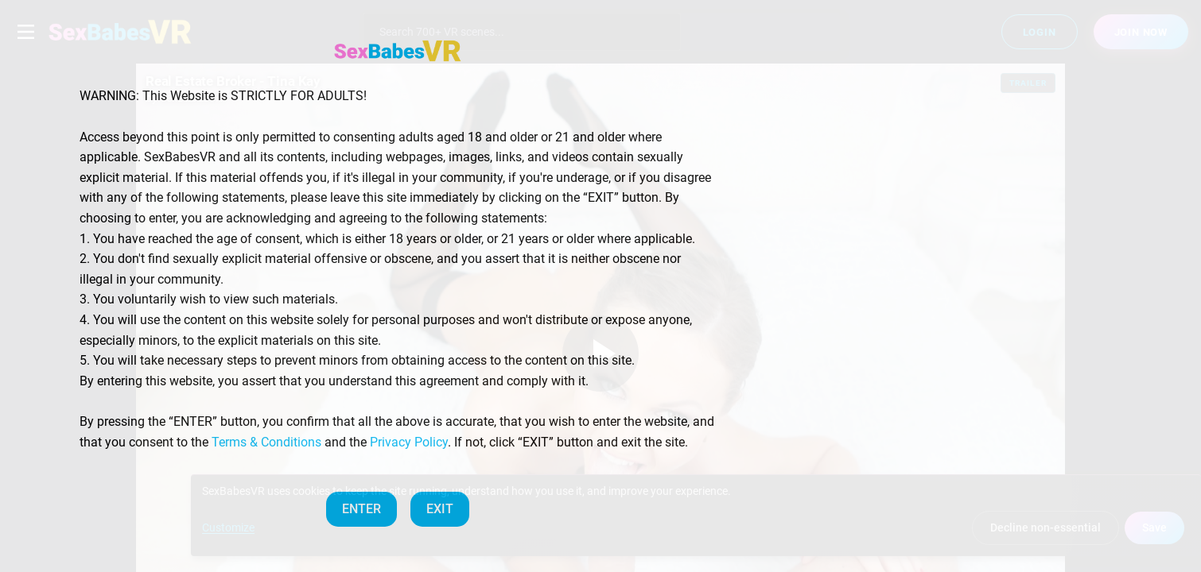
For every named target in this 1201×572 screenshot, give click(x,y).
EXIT (439, 508)
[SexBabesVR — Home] (397, 51)
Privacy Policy (409, 442)
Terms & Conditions (266, 442)
